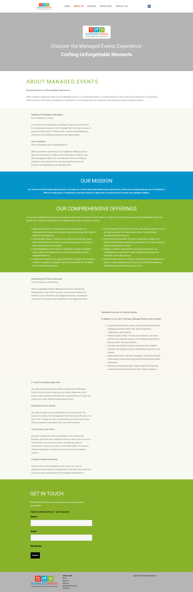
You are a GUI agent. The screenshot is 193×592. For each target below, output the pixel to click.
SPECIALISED (106, 6)
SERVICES (91, 6)
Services (66, 583)
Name (34, 516)
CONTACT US (121, 6)
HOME (67, 6)
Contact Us (66, 588)
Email (34, 531)
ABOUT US (78, 6)
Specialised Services (70, 586)
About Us (66, 581)
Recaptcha (36, 546)
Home (65, 578)
